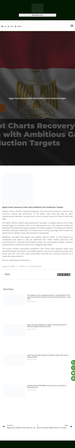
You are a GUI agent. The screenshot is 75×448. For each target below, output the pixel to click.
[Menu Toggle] (72, 25)
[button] (58, 274)
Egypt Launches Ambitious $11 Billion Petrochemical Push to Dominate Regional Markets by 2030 (47, 325)
